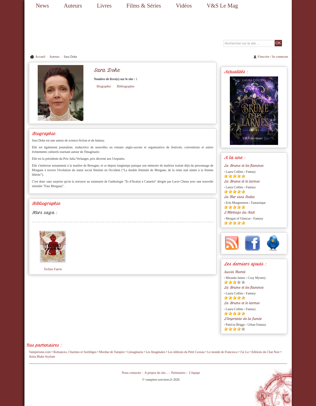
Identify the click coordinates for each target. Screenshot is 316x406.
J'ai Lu (244, 352)
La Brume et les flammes (244, 166)
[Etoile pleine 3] (234, 176)
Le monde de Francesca (222, 352)
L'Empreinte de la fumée (243, 319)
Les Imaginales (155, 352)
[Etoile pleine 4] (239, 176)
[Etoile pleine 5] (243, 176)
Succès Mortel (234, 272)
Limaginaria (135, 352)
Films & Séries (143, 6)
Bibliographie (125, 86)
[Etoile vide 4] (239, 282)
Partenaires (178, 373)
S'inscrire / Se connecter (270, 56)
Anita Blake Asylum (42, 356)
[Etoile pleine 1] (226, 176)
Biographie (104, 86)
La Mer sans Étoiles (239, 197)
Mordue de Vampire (112, 352)
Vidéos (184, 6)
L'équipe (194, 373)
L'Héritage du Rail (239, 212)
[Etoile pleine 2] (230, 176)
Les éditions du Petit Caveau (186, 352)
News (42, 6)
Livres (104, 6)
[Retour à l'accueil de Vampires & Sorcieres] (66, 32)
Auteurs (73, 6)
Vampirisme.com (40, 352)
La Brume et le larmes (242, 181)
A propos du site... (156, 373)
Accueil (40, 56)
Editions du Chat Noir (265, 352)
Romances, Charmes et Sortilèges (74, 352)
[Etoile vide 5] (243, 282)
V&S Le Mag (222, 6)
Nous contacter (131, 373)
